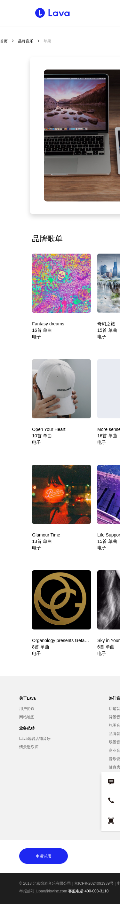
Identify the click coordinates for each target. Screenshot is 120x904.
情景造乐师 (28, 747)
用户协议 (27, 708)
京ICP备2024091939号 (94, 883)
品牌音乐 (25, 41)
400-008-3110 (96, 891)
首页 (4, 41)
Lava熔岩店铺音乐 (35, 738)
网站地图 (27, 717)
